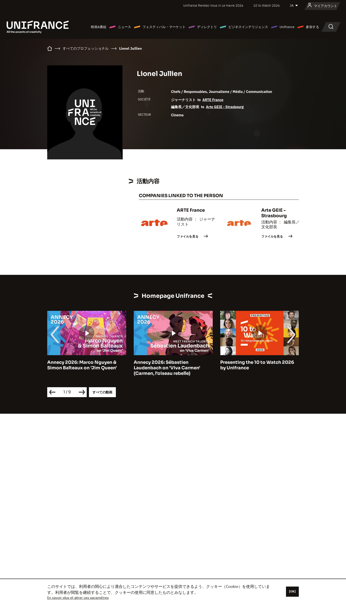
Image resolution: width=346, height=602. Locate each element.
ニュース (124, 27)
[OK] (292, 591)
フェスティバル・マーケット (164, 27)
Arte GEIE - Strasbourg (225, 107)
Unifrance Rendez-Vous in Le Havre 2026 (213, 5)
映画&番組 (98, 27)
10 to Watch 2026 (266, 5)
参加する (312, 27)
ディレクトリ (207, 27)
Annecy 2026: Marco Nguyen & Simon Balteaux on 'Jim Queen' (82, 365)
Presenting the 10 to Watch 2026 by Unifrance (257, 365)
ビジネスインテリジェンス (248, 27)
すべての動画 (102, 392)
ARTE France (212, 100)
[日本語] (294, 5)
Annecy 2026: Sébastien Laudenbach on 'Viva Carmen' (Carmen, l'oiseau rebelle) (167, 368)
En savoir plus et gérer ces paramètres (78, 597)
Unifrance (287, 27)
